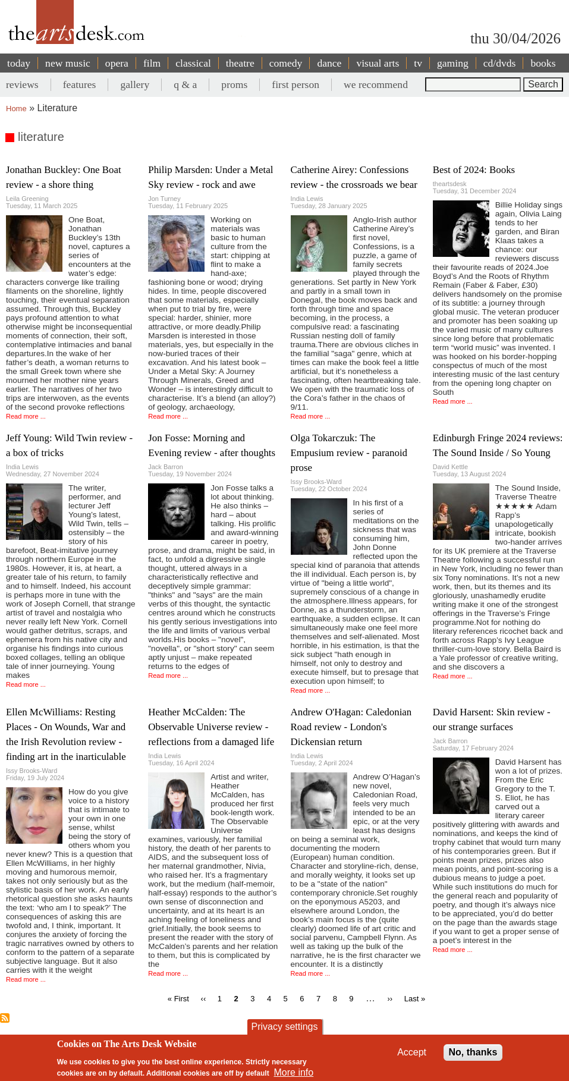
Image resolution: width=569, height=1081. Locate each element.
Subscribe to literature (5, 1018)
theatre (240, 63)
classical (193, 63)
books (542, 63)
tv (418, 63)
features (79, 84)
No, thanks (473, 1052)
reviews (22, 84)
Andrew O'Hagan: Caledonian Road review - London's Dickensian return (351, 726)
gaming (453, 63)
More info (293, 1072)
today (18, 63)
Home (16, 108)
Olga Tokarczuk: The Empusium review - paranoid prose (349, 452)
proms (234, 84)
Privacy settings (284, 1027)
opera (116, 63)
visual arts (377, 63)
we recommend (376, 84)
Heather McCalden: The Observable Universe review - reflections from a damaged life (211, 726)
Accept (411, 1052)
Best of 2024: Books (474, 169)
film (152, 63)
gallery (134, 84)
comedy (286, 63)
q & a (185, 84)
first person (295, 84)
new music (67, 63)
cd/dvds (499, 63)
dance (329, 63)
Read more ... (26, 416)
